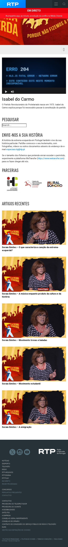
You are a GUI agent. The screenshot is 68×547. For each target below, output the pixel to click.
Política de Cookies (28, 539)
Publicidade (58, 539)
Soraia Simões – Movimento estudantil (21, 383)
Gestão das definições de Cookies (16, 530)
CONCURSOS (7, 490)
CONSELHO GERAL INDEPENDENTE (15, 518)
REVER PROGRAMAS (9, 484)
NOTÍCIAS (5, 461)
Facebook (5, 452)
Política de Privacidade (10, 539)
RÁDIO (4, 469)
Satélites (6, 513)
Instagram (20, 452)
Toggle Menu (55, 3)
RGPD (4, 527)
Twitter (12, 452)
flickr (34, 452)
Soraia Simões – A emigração (17, 427)
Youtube (27, 452)
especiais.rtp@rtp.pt (15, 149)
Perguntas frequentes (12, 492)
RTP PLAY (5, 478)
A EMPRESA (6, 515)
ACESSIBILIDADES (8, 510)
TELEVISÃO (6, 466)
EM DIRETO (6, 481)
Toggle (64, 4)
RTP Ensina (6, 475)
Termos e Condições (44, 539)
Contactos (6, 495)
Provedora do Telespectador (14, 504)
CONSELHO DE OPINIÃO (10, 521)
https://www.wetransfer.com (51, 158)
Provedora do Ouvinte (11, 507)
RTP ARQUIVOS (7, 472)
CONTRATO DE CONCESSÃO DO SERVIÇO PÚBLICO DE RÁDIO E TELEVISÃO (29, 524)
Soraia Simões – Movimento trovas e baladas (24, 340)
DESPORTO (6, 464)
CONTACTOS (6, 501)
